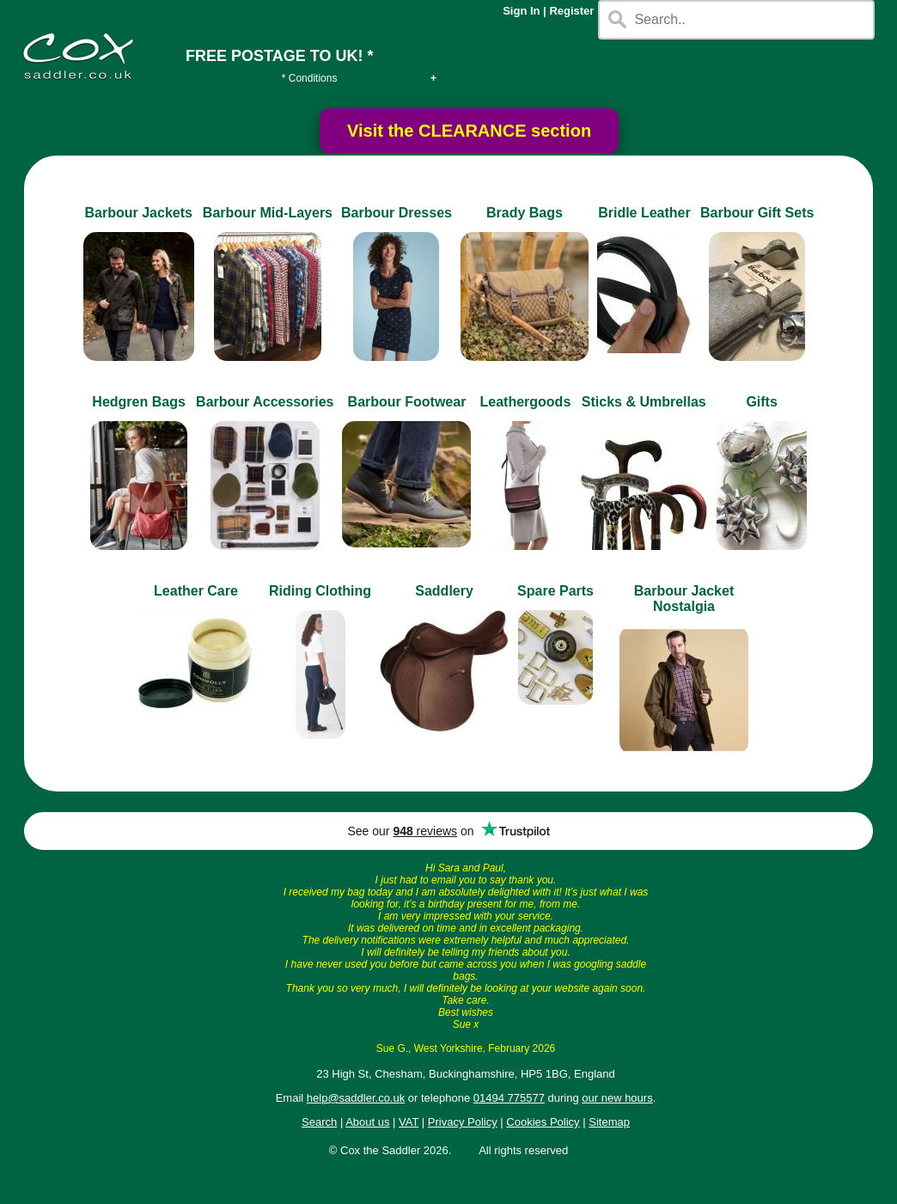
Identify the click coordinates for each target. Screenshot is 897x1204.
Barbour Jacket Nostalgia (684, 599)
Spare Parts (555, 591)
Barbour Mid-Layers (268, 212)
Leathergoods (525, 401)
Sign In (521, 10)
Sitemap (609, 1121)
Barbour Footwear (407, 401)
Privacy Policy (462, 1121)
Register (571, 10)
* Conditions (310, 78)
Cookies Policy (542, 1121)
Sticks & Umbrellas (644, 401)
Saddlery (444, 591)
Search (319, 1121)
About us (367, 1121)
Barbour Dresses (396, 212)
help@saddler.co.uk (356, 1097)
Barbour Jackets (138, 212)
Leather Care (196, 591)
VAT (408, 1121)
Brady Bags (524, 212)
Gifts (761, 401)
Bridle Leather (644, 212)
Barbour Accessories (264, 401)
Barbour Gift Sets (757, 212)
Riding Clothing (320, 591)
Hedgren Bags (138, 401)
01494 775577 (509, 1097)
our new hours (617, 1097)
